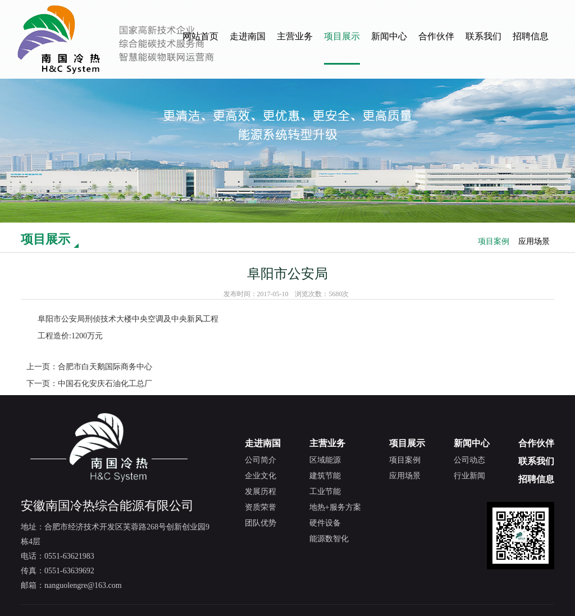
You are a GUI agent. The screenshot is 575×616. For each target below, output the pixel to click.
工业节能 (325, 491)
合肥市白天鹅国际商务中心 (105, 367)
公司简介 (260, 460)
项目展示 (342, 36)
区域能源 (325, 460)
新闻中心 (389, 36)
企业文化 (260, 476)
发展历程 (260, 491)
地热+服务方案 (335, 507)
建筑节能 (325, 476)
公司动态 (469, 460)
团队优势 (260, 523)
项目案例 (493, 241)
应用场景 (534, 241)
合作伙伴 (436, 36)
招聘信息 (531, 36)
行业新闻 (469, 476)
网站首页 (200, 36)
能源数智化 (329, 539)
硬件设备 (325, 523)
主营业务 (295, 36)
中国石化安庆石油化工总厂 (105, 383)
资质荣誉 (260, 507)
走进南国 (248, 36)
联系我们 (483, 36)
